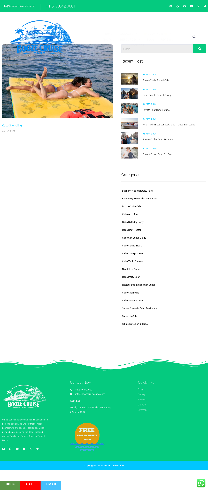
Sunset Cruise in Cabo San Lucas (171, 324)
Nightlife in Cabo (163, 285)
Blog (158, 18)
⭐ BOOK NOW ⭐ (98, 18)
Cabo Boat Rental (163, 246)
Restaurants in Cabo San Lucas (171, 301)
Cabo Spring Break (164, 262)
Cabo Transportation (165, 270)
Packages (71, 18)
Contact (114, 24)
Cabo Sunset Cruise (164, 317)
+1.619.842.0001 (61, 6)
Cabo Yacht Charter (164, 277)
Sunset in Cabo (162, 332)
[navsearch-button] (191, 21)
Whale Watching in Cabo (167, 340)
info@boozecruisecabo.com (18, 6)
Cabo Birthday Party (165, 238)
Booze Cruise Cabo (164, 223)
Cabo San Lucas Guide (166, 254)
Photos (121, 18)
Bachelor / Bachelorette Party (170, 207)
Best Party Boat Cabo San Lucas (171, 215)
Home (54, 18)
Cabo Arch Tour (162, 230)
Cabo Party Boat (163, 293)
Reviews (172, 18)
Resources (141, 18)
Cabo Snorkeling (11, 156)
